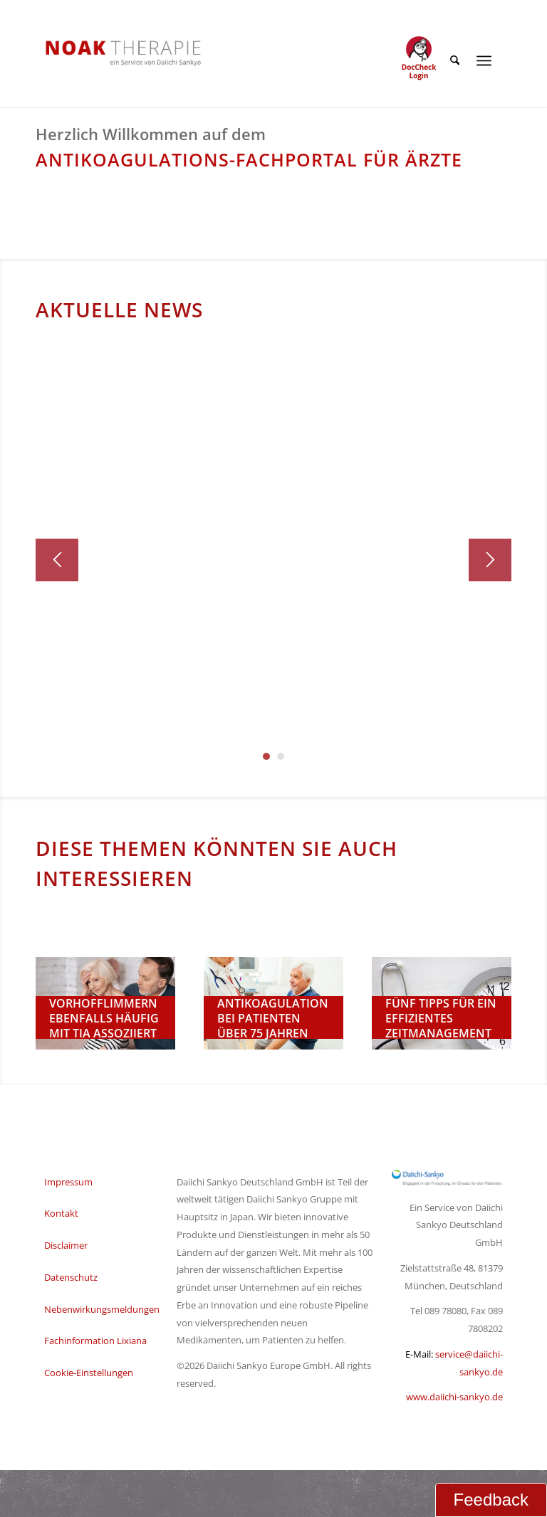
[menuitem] (451, 60)
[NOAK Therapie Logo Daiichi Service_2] (112, 53)
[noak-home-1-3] (105, 1003)
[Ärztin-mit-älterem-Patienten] (273, 1003)
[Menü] (483, 60)
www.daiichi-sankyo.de (454, 1396)
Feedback (491, 1499)
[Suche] (451, 60)
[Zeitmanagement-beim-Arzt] (441, 1003)
